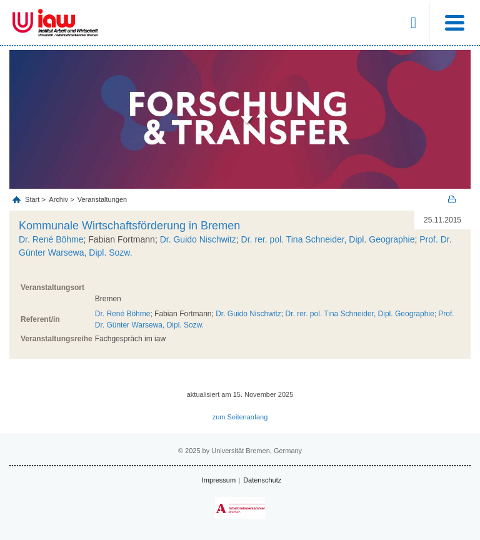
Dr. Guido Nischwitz (198, 239)
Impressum (219, 480)
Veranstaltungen (103, 199)
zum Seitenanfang (240, 417)
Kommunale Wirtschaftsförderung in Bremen (129, 225)
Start (33, 199)
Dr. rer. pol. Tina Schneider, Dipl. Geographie (328, 239)
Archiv (58, 199)
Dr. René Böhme (51, 239)
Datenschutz (262, 480)
